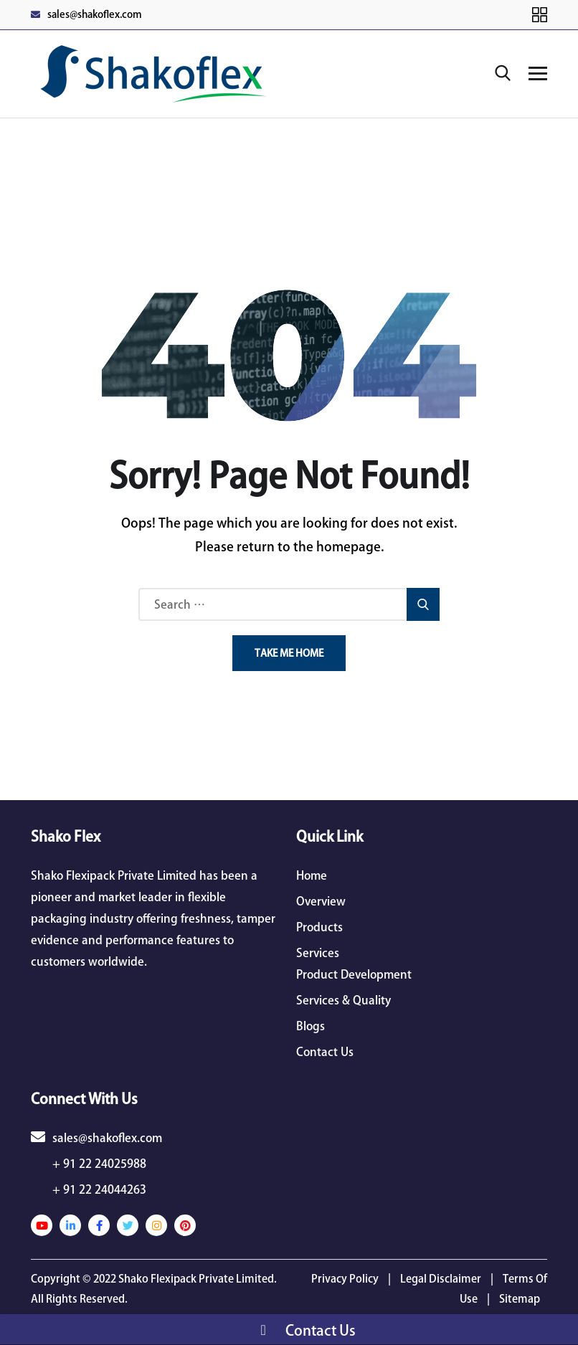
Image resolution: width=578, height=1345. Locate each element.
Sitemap (519, 1298)
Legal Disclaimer (440, 1278)
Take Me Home (289, 653)
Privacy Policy (345, 1278)
